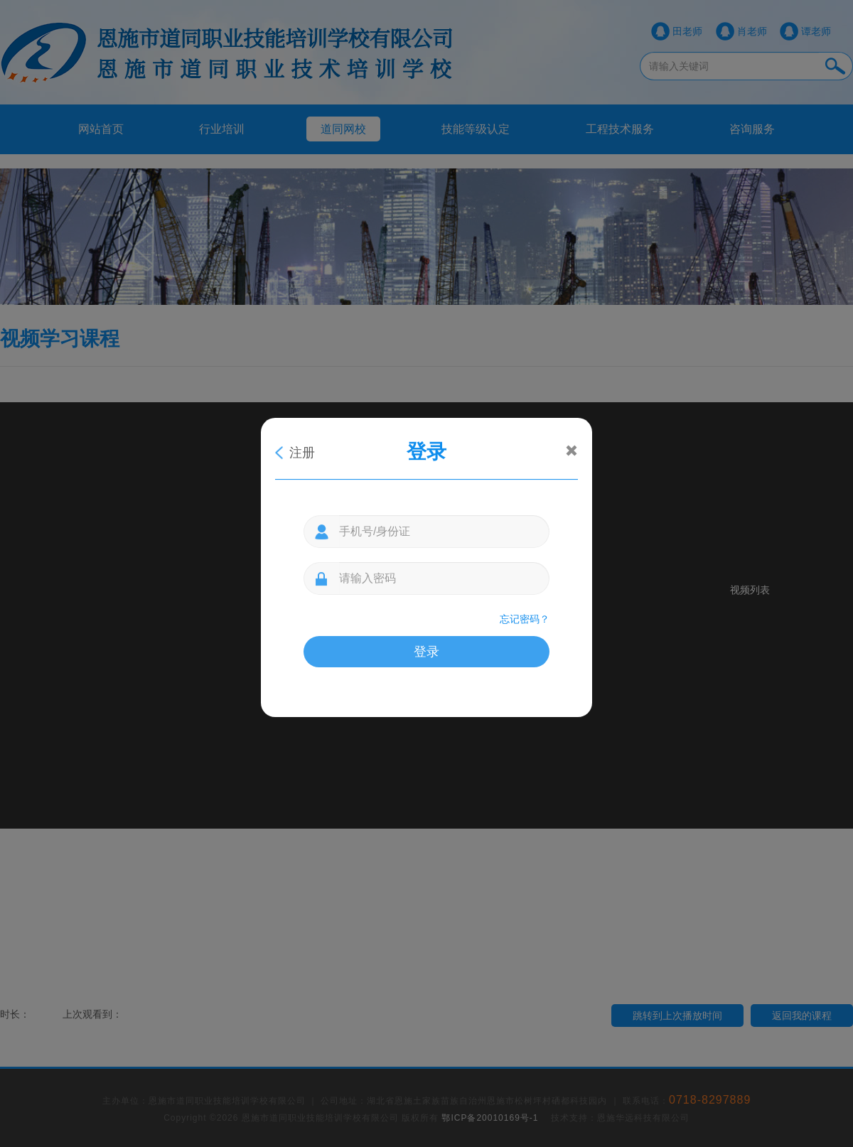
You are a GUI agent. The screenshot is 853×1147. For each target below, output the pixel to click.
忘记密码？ (524, 619)
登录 (426, 652)
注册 (302, 453)
